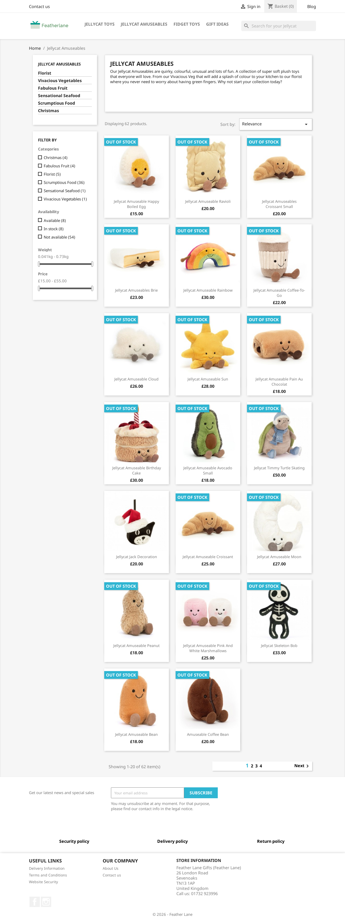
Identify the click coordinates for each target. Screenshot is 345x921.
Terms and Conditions (48, 875)
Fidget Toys (187, 24)
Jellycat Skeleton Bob (279, 645)
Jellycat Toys (100, 24)
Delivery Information (47, 868)
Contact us (39, 6)
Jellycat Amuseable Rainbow (208, 290)
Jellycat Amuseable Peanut (136, 645)
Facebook (34, 902)
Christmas (48, 110)
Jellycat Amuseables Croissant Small (279, 204)
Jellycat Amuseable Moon (279, 556)
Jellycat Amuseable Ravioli (208, 201)
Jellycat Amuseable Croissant (208, 556)
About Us (110, 868)
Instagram (46, 902)
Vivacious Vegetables (60, 80)
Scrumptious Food (56, 103)
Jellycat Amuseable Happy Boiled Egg (136, 204)
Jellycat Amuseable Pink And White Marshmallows (208, 648)
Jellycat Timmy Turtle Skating (279, 467)
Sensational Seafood (59, 95)
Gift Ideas (217, 24)
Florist (44, 73)
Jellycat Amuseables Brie (136, 290)
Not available (59, 237)
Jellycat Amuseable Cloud (136, 379)
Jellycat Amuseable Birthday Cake (136, 470)
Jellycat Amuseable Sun (208, 379)
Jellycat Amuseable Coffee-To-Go (279, 292)
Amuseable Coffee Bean (208, 734)
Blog (311, 6)
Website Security (43, 881)
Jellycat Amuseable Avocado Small (207, 470)
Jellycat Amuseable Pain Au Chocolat (279, 381)
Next (302, 766)
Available (55, 220)
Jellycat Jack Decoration (136, 556)
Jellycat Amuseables (144, 24)
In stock (54, 228)
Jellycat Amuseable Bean (136, 734)
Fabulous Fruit (53, 88)
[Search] (278, 26)
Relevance (275, 124)
